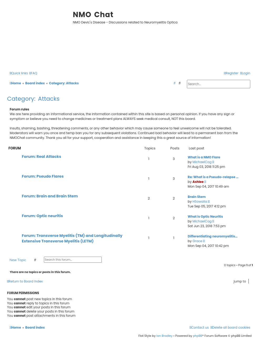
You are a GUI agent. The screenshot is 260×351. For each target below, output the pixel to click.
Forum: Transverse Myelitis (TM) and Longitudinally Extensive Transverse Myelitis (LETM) (72, 238)
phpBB (197, 336)
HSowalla (199, 201)
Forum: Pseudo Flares (43, 176)
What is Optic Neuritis (205, 216)
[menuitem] (33, 73)
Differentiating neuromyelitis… (212, 236)
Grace (197, 241)
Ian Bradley (164, 336)
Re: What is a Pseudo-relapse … (213, 177)
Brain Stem (197, 196)
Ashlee (197, 181)
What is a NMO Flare (204, 157)
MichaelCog (201, 162)
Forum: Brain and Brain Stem (50, 196)
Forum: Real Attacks (41, 156)
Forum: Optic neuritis (42, 215)
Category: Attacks (33, 99)
